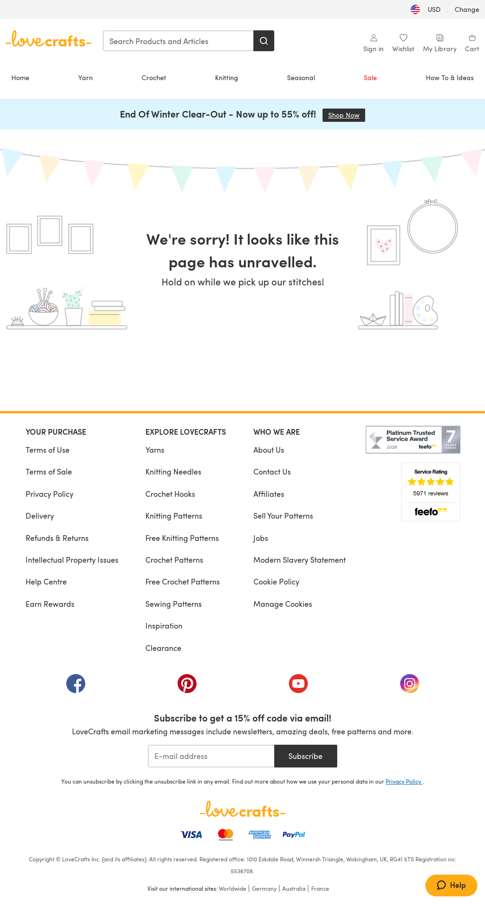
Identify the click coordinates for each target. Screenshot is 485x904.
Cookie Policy (276, 581)
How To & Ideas (450, 77)
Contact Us (272, 471)
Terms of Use (48, 450)
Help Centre (46, 581)
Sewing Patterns (173, 604)
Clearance (163, 648)
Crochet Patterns (174, 560)
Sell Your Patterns (283, 515)
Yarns (154, 450)
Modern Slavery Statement (299, 560)
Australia (293, 888)
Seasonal (301, 77)
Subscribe (305, 756)
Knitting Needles (173, 471)
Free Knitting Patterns (182, 538)
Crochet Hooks (170, 494)
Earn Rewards (50, 604)
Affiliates (268, 494)
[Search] (263, 40)
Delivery (40, 515)
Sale (370, 77)
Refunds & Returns (57, 538)
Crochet (154, 77)
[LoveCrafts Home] (242, 809)
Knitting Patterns (173, 515)
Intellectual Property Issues (72, 560)
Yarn (85, 77)
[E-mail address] (211, 756)
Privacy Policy (49, 494)
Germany (264, 888)
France (320, 888)
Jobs (260, 538)
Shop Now (346, 114)
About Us (268, 450)
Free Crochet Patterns (182, 581)
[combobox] (178, 40)
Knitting (226, 77)
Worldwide (232, 888)
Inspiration (163, 625)
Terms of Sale (49, 471)
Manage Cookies (282, 604)
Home (20, 77)
